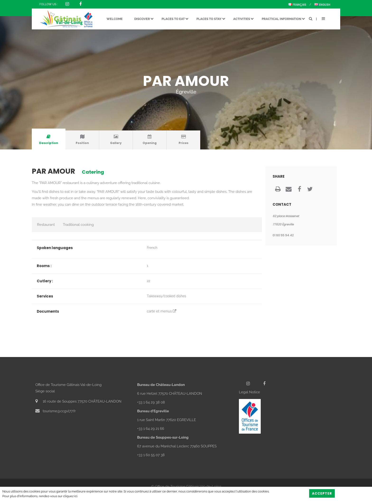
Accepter (322, 493)
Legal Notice (249, 392)
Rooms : (44, 265)
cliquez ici (70, 496)
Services (45, 296)
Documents (48, 311)
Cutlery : (45, 280)
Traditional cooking (78, 225)
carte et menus (161, 311)
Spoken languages (55, 247)
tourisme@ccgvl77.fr (55, 411)
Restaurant (46, 225)
